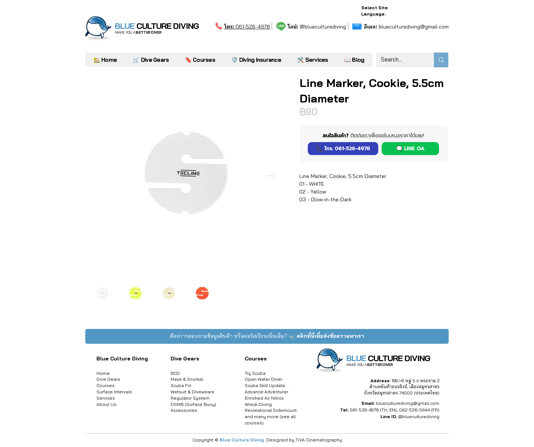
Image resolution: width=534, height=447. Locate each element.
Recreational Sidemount (271, 410)
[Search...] (399, 60)
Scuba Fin (181, 385)
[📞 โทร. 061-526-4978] (343, 148)
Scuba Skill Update (265, 385)
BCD (175, 373)
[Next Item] (271, 174)
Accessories (184, 410)
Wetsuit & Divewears (192, 391)
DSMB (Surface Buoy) (193, 404)
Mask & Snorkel (187, 379)
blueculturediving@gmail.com (406, 26)
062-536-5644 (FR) (419, 410)
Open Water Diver (263, 379)
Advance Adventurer (266, 391)
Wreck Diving (258, 404)
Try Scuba (255, 373)
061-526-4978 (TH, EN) (373, 410)
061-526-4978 (247, 26)
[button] (312, 60)
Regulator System (190, 398)
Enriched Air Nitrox (264, 398)
